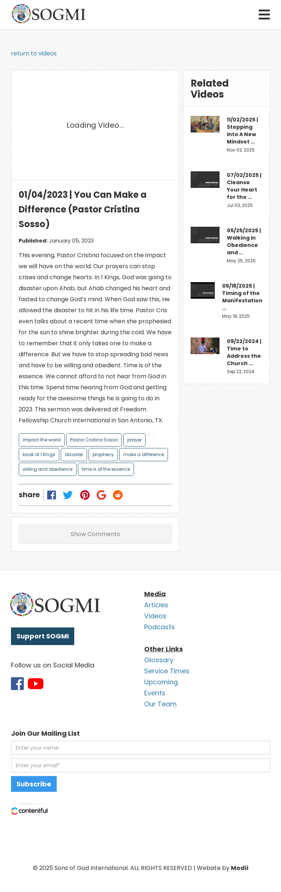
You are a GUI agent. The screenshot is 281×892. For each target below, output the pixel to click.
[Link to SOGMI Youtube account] (35, 683)
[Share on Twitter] (68, 494)
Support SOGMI (42, 636)
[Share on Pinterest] (84, 494)
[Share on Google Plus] (101, 494)
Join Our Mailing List (45, 733)
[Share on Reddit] (117, 494)
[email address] (140, 765)
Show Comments (95, 534)
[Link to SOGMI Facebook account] (17, 683)
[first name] (140, 748)
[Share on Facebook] (52, 494)
